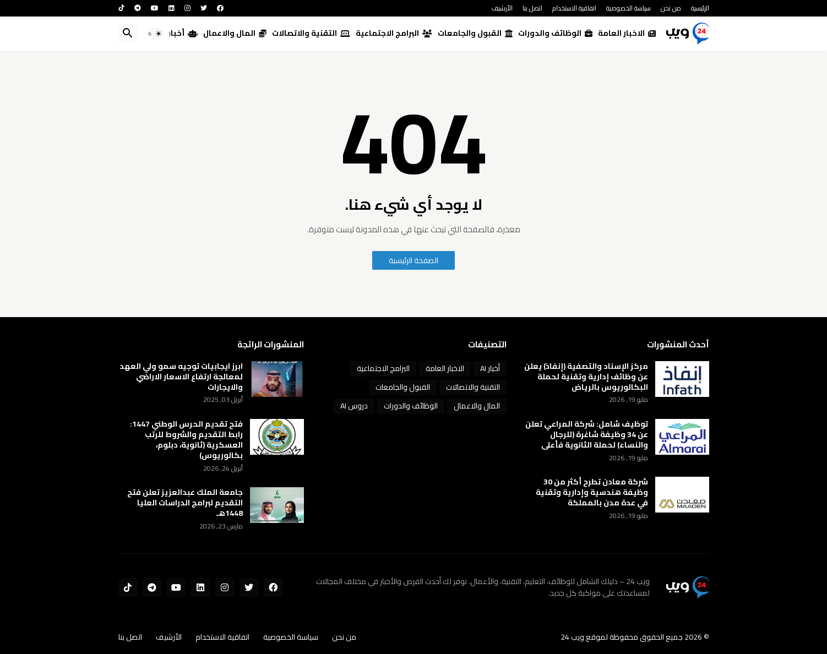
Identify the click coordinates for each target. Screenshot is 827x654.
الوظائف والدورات (555, 33)
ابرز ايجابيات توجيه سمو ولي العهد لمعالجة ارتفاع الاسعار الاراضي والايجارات (181, 377)
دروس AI (354, 406)
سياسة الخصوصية (628, 8)
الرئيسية (700, 8)
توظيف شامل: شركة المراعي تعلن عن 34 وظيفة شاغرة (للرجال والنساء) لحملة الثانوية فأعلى (586, 434)
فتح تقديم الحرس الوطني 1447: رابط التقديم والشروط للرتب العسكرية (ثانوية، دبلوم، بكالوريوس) (186, 440)
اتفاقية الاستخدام (574, 8)
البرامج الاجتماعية (394, 33)
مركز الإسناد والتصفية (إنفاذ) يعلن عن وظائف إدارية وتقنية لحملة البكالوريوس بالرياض (586, 377)
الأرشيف (502, 8)
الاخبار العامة (627, 33)
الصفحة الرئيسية (413, 260)
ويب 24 (572, 637)
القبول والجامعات (475, 33)
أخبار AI (178, 33)
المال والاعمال (234, 33)
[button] (154, 33)
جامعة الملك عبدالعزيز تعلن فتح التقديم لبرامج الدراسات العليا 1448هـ (185, 503)
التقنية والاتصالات (311, 33)
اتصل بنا (532, 8)
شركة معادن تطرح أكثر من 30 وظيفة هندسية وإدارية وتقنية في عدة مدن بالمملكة (592, 492)
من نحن (671, 8)
